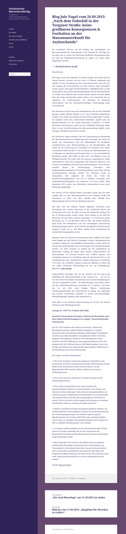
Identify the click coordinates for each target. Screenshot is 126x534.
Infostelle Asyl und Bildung (18, 40)
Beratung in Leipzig (15, 36)
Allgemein (82, 478)
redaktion (73, 478)
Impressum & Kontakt (16, 61)
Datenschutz (13, 64)
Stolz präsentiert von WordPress (63, 529)
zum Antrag (66, 268)
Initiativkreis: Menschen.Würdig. (20, 10)
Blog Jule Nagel (65, 465)
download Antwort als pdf (66, 66)
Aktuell (11, 29)
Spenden (12, 57)
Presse (11, 43)
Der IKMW (12, 33)
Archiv (11, 47)
